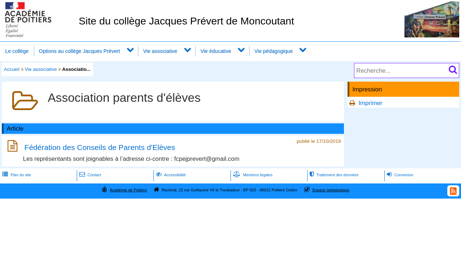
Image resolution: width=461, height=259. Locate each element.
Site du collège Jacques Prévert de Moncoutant (186, 21)
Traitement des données (333, 175)
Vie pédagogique (273, 51)
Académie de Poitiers (128, 190)
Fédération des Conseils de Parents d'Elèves (99, 147)
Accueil (11, 69)
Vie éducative (215, 51)
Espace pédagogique (331, 190)
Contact (89, 175)
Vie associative (160, 51)
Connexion (399, 175)
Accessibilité (170, 175)
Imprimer (370, 103)
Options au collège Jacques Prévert (79, 51)
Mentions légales (252, 175)
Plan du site (16, 175)
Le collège (16, 51)
